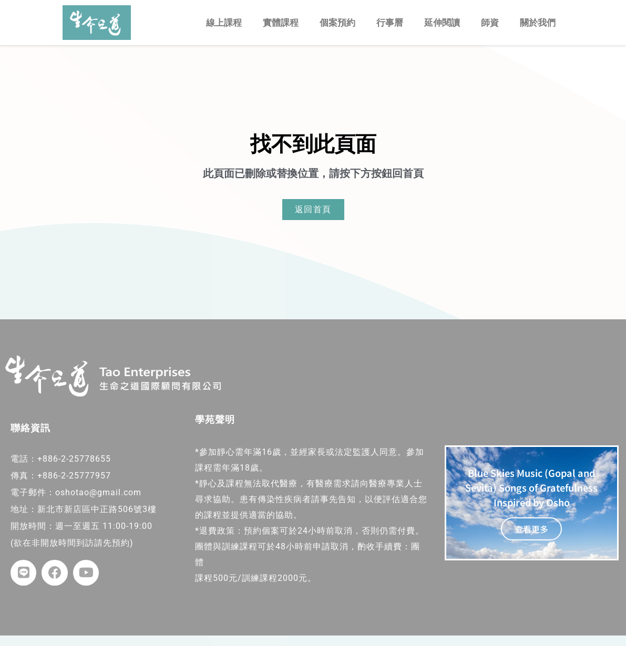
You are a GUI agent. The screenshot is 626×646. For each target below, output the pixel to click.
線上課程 (224, 22)
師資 (490, 22)
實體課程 (281, 22)
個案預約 (337, 22)
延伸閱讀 (442, 22)
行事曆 (389, 22)
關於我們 (538, 22)
